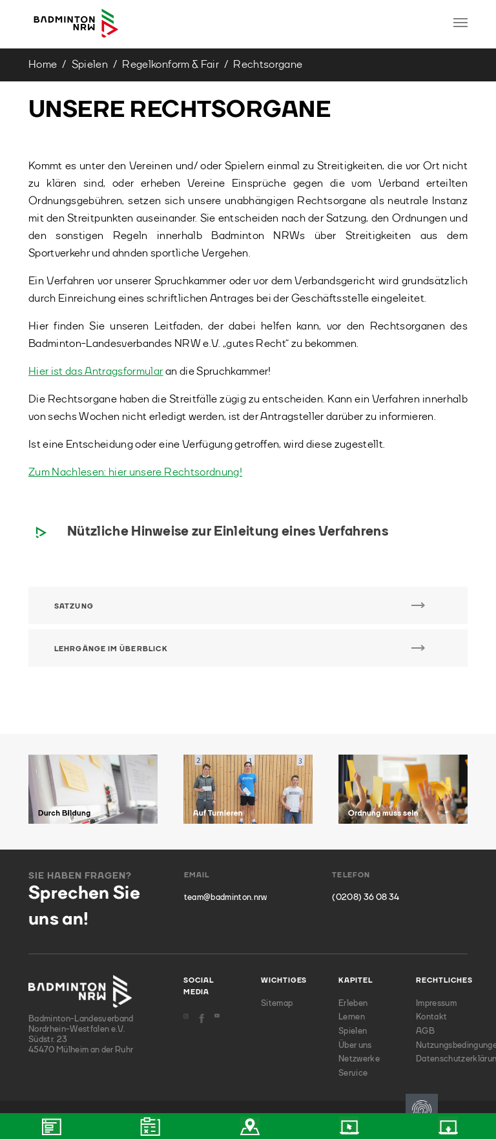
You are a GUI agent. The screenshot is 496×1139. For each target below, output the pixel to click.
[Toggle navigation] (460, 23)
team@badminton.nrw (225, 897)
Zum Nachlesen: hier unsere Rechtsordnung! (135, 472)
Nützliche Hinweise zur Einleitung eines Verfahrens (227, 532)
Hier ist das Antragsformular (95, 371)
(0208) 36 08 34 (365, 897)
